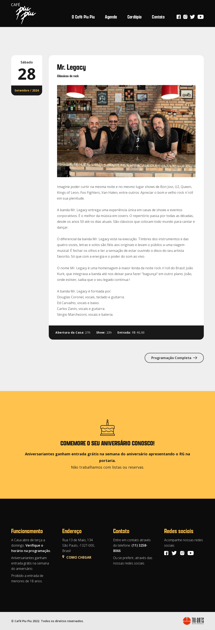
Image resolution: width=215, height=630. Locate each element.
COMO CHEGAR (76, 557)
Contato (158, 17)
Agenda (111, 17)
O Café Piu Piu (83, 17)
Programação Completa (174, 358)
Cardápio (134, 17)
